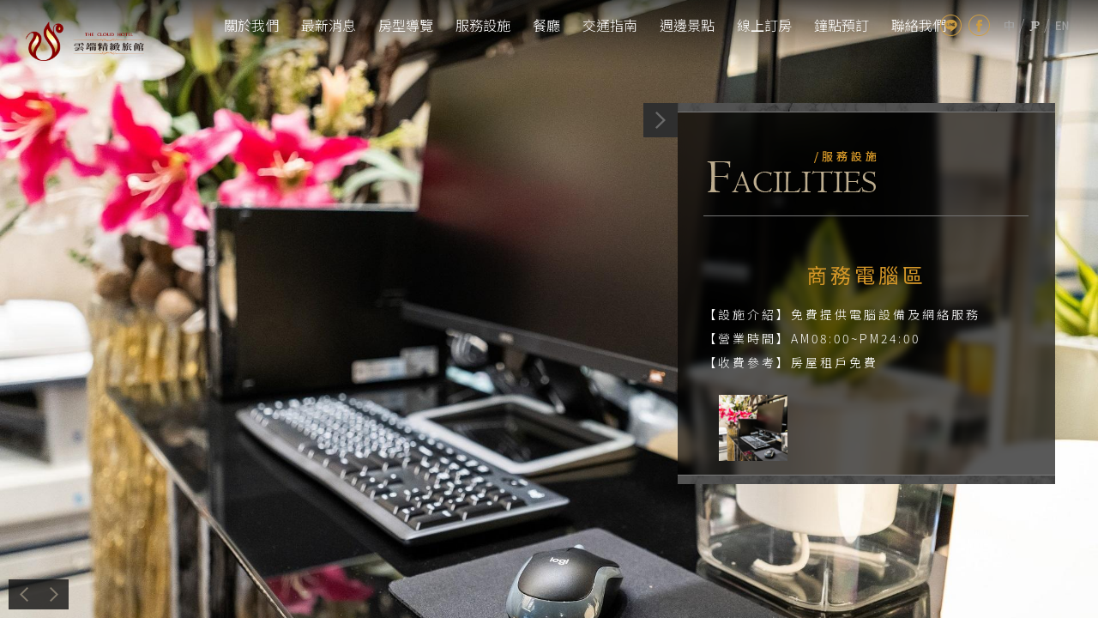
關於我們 (251, 25)
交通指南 (609, 25)
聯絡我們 (918, 25)
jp (1034, 25)
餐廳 (546, 25)
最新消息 (328, 25)
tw (1009, 25)
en (1062, 25)
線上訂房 (764, 25)
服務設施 (482, 25)
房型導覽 (405, 25)
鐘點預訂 (841, 25)
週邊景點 (687, 25)
